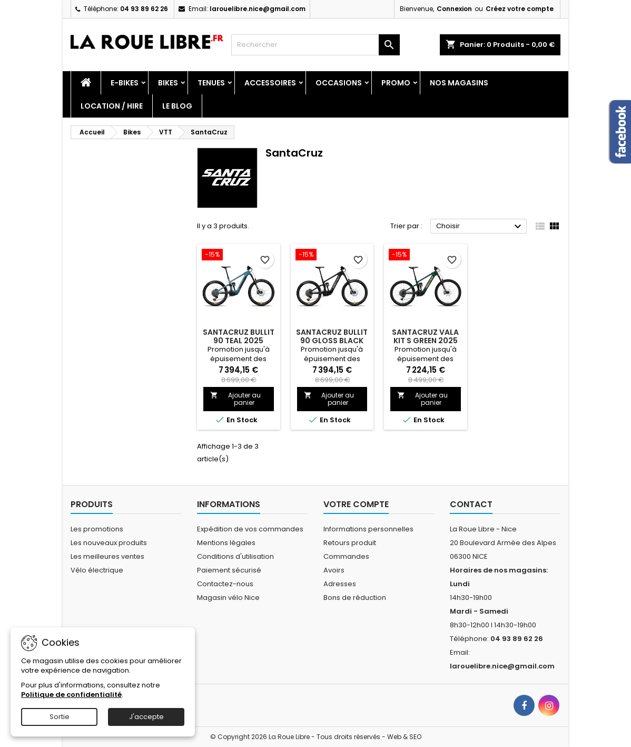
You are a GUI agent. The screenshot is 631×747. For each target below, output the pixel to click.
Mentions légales (226, 543)
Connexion (454, 8)
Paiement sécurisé (229, 570)
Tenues (211, 82)
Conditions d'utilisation (235, 556)
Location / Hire (112, 106)
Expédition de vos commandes (250, 529)
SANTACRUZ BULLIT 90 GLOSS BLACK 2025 (332, 340)
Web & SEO (404, 736)
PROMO (395, 82)
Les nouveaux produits (109, 543)
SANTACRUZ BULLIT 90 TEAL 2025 (238, 336)
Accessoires (270, 82)
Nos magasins (459, 82)
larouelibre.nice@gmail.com (257, 8)
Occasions (339, 82)
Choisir (480, 226)
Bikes (168, 82)
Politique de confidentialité (71, 695)
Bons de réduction (354, 598)
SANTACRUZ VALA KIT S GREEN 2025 (425, 336)
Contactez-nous (225, 584)
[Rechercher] (315, 44)
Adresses (339, 584)
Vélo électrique (97, 570)
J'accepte (146, 717)
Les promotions (97, 529)
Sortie (60, 717)
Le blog (177, 106)
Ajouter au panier (235, 399)
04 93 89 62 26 (144, 8)
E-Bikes (125, 82)
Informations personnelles (368, 529)
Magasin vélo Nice (228, 598)
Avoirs (333, 570)
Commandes (346, 556)
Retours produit (349, 543)
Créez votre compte (520, 8)
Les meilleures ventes (107, 556)
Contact (471, 504)
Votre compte (356, 504)
